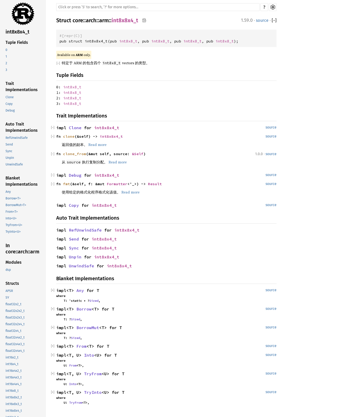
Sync (9, 151)
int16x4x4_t (14, 384)
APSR (9, 291)
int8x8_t (128, 41)
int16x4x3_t (14, 377)
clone (69, 136)
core (78, 20)
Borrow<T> (13, 198)
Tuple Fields (17, 42)
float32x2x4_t (15, 324)
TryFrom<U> (14, 225)
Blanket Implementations (22, 181)
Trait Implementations (22, 86)
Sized (93, 301)
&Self (137, 153)
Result (155, 184)
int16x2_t (12, 357)
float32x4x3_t (15, 344)
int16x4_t (12, 364)
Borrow (84, 309)
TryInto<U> (13, 232)
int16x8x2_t (14, 397)
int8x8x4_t (17, 32)
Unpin (10, 158)
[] (274, 20)
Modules (14, 262)
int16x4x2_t (14, 371)
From (81, 346)
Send (9, 144)
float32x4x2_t (15, 337)
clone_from (74, 153)
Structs (12, 283)
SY (7, 297)
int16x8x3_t (14, 404)
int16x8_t (12, 391)
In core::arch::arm (22, 248)
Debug (10, 110)
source (262, 20)
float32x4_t (13, 331)
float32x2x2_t (15, 311)
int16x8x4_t (14, 411)
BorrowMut (87, 327)
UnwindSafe (14, 164)
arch (91, 20)
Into (89, 355)
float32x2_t (13, 304)
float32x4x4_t (15, 351)
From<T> (12, 212)
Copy (9, 104)
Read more (97, 144)
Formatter (117, 184)
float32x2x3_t (15, 317)
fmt (66, 184)
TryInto (93, 392)
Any (8, 192)
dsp (8, 270)
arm (104, 20)
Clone (10, 97)
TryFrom (93, 373)
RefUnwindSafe (17, 138)
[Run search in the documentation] (158, 7)
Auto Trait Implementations (22, 127)
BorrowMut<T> (16, 205)
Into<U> (11, 218)
